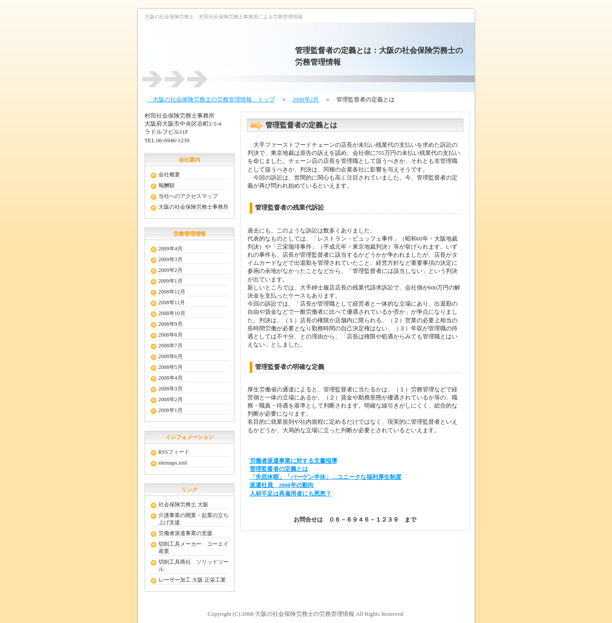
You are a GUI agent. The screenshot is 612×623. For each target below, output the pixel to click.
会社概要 (169, 174)
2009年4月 (171, 249)
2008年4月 (171, 378)
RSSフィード (174, 452)
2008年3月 (171, 389)
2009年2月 (171, 270)
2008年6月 (171, 356)
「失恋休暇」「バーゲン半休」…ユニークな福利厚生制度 (325, 477)
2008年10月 (172, 313)
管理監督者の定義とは (279, 468)
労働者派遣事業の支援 (185, 533)
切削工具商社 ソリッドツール (194, 565)
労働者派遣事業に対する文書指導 (293, 460)
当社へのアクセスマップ (188, 196)
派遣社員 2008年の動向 (282, 485)
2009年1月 (171, 281)
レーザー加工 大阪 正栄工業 (192, 580)
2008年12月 (172, 292)
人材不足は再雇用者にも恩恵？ (290, 493)
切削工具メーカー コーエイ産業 (194, 547)
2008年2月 (306, 99)
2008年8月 (171, 335)
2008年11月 (172, 302)
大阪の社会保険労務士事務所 (194, 207)
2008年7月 (171, 345)
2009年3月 (171, 259)
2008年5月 (171, 367)
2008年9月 (171, 324)
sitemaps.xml (173, 463)
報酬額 (167, 185)
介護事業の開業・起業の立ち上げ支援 (194, 519)
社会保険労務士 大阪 (183, 504)
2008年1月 (171, 410)
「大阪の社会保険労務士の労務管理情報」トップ (211, 99)
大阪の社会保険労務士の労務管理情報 (304, 613)
